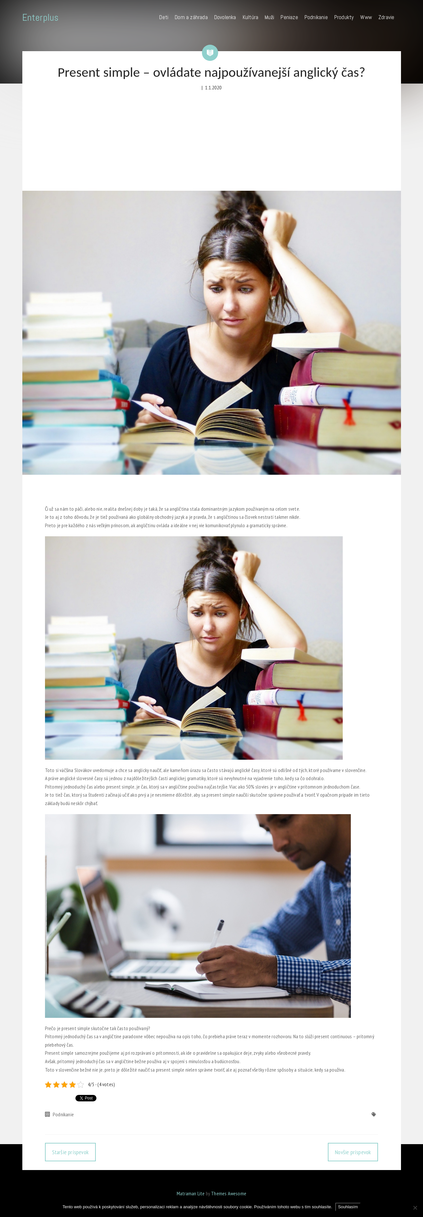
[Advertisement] (211, 142)
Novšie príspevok (353, 1152)
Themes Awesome (228, 1193)
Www (366, 17)
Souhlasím (348, 1206)
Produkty (344, 17)
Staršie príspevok (70, 1152)
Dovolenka (225, 17)
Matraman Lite (191, 1193)
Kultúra (250, 17)
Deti (163, 17)
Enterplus (40, 17)
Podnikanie (316, 17)
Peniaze (289, 17)
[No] (415, 1207)
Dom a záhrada (191, 17)
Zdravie (386, 17)
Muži (269, 17)
